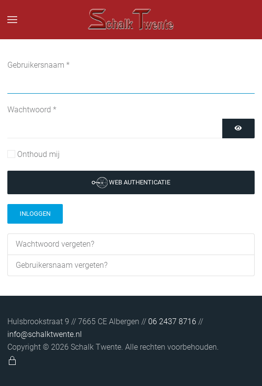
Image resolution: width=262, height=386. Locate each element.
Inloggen (35, 213)
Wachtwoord (31, 109)
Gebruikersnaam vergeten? (61, 265)
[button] (12, 19)
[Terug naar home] (131, 19)
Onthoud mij (38, 154)
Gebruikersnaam (38, 65)
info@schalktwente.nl (44, 334)
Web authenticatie (131, 183)
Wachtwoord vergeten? (55, 244)
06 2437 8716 (173, 321)
